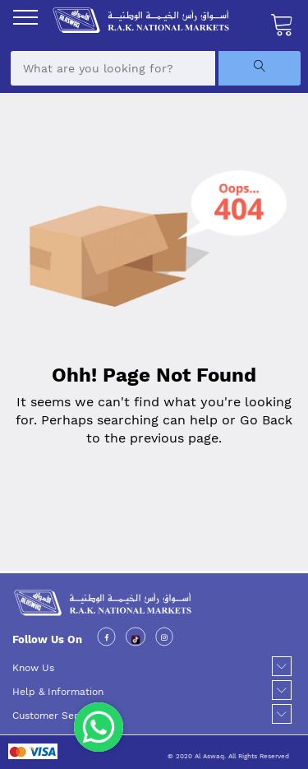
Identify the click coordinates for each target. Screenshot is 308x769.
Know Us (33, 668)
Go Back (266, 420)
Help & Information (57, 691)
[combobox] (113, 68)
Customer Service (54, 715)
